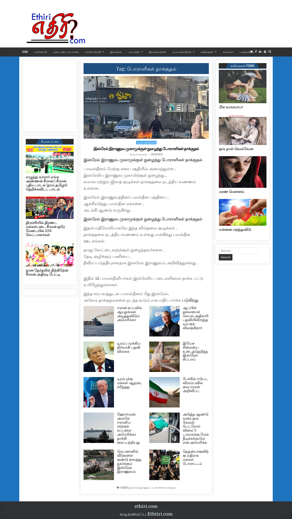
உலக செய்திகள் (182, 52)
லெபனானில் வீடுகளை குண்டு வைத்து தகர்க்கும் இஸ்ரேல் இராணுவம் (129, 461)
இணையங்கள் (157, 52)
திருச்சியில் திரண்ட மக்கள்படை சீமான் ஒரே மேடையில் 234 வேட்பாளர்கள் (45, 229)
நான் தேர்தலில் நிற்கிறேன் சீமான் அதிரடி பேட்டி (47, 272)
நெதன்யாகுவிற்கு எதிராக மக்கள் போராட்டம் (195, 457)
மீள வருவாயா (231, 107)
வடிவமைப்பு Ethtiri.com (146, 514)
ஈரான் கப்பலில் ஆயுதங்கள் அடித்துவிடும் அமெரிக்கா (129, 314)
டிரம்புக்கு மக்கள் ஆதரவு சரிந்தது (129, 383)
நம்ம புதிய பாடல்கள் (66, 52)
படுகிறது (190, 300)
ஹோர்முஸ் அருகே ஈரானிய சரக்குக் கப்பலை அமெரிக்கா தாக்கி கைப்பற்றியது (128, 428)
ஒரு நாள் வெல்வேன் (236, 149)
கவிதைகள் (207, 52)
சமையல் (228, 52)
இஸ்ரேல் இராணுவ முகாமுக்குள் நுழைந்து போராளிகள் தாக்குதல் (146, 149)
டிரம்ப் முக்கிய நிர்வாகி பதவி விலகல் (129, 347)
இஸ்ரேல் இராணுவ (139, 487)
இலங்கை (115, 52)
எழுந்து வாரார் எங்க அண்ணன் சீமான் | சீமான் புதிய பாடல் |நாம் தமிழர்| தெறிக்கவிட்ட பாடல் (46, 183)
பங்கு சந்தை (247, 52)
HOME (25, 52)
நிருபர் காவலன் (138, 154)
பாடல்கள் (134, 52)
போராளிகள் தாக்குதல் (163, 487)
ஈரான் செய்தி (93, 52)
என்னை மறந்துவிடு (235, 230)
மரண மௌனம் (231, 192)
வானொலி (40, 52)
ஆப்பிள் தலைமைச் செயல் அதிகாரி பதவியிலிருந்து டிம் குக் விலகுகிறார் (195, 318)
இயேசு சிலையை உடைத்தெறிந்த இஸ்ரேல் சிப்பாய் (195, 351)
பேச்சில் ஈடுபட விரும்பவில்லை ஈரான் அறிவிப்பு (195, 385)
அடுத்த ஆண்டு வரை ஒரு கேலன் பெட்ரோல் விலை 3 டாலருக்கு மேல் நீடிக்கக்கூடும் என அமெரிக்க (196, 428)
